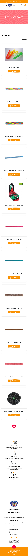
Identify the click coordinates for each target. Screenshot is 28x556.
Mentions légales (14, 551)
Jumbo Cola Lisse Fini (14, 343)
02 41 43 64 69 (15, 532)
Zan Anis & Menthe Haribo (14, 205)
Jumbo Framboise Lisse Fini (14, 274)
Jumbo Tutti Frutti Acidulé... (14, 102)
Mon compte (14, 520)
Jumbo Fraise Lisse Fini (14, 239)
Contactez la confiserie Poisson (14, 517)
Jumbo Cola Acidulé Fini (14, 308)
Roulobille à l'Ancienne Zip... (14, 411)
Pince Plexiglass (14, 67)
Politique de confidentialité (14, 523)
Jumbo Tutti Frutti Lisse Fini (14, 136)
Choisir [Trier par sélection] (24, 39)
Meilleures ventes (14, 515)
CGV (14, 526)
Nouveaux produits (14, 512)
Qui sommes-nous (14, 509)
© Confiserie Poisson (13, 550)
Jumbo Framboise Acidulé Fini (14, 171)
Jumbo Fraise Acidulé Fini (14, 377)
